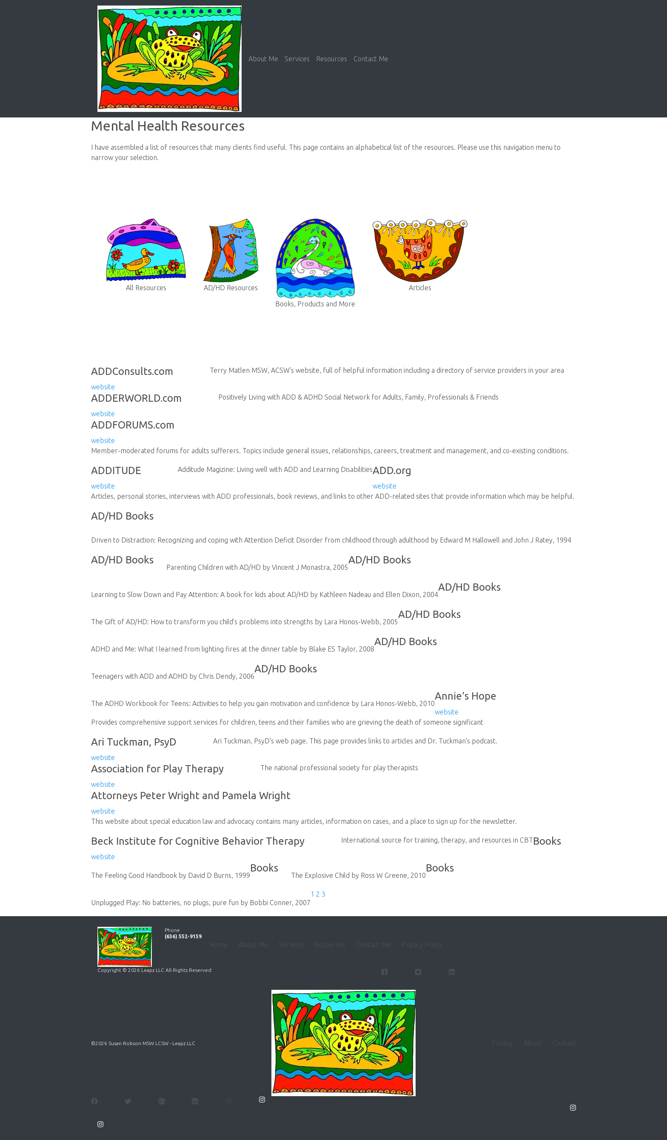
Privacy (502, 1043)
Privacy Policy (422, 945)
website (103, 387)
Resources (331, 59)
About (533, 1043)
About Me (263, 59)
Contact (564, 1043)
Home (218, 945)
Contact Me (370, 59)
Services (297, 59)
